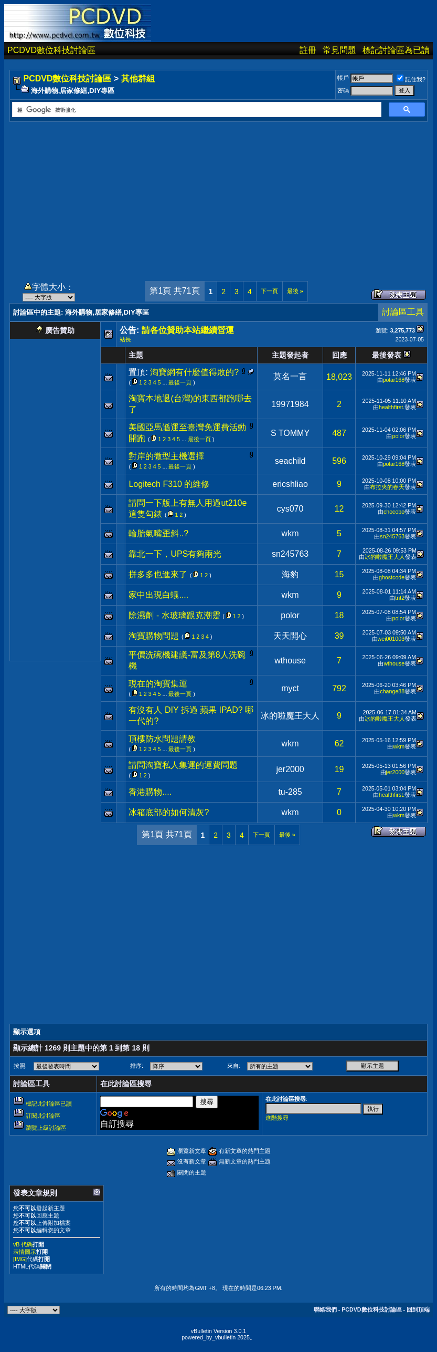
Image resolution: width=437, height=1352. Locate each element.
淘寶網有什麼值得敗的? (194, 372)
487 (339, 433)
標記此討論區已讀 (49, 1103)
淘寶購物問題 (154, 635)
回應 (339, 355)
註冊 (308, 50)
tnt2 (399, 598)
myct (290, 688)
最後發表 (386, 355)
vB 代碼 (23, 1244)
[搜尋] (195, 110)
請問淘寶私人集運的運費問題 (183, 765)
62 (339, 743)
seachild (290, 460)
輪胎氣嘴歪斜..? (158, 533)
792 (339, 688)
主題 (136, 355)
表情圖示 (24, 1252)
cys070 (290, 508)
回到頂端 (418, 1309)
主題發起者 (290, 355)
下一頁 (269, 291)
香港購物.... (150, 791)
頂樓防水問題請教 (162, 738)
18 (339, 615)
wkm (290, 533)
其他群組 (138, 78)
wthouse (290, 660)
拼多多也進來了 (158, 574)
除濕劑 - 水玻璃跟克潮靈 (174, 615)
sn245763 (392, 536)
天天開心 (290, 635)
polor (398, 436)
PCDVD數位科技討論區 (51, 50)
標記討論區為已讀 (396, 50)
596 (339, 460)
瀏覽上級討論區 (46, 1128)
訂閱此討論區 (43, 1115)
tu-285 (290, 791)
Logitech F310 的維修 (169, 484)
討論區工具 (403, 311)
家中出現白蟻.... (158, 594)
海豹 (290, 574)
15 (339, 574)
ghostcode (391, 577)
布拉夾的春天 (387, 487)
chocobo (393, 511)
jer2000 (290, 769)
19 (339, 769)
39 (339, 635)
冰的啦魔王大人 (385, 557)
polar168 (393, 380)
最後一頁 (179, 382)
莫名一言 (290, 376)
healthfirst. (391, 407)
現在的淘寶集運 (158, 683)
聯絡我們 (325, 1309)
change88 (392, 691)
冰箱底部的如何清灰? (169, 812)
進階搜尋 (277, 1118)
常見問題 (339, 50)
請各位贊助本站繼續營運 (188, 330)
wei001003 (391, 639)
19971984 (289, 404)
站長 (125, 339)
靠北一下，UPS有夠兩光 (175, 553)
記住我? (411, 79)
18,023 (339, 376)
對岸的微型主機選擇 (166, 456)
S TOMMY (290, 433)
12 (339, 508)
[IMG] (20, 1259)
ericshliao (290, 484)
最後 (295, 291)
